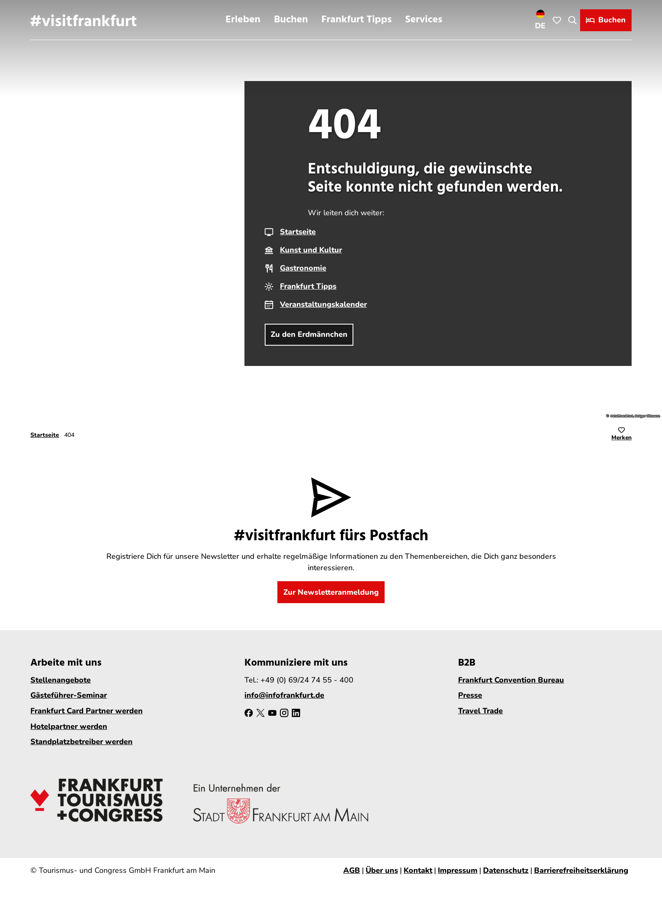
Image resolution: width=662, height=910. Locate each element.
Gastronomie (303, 268)
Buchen (291, 19)
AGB (351, 870)
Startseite (298, 232)
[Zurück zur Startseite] (83, 19)
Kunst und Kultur (311, 250)
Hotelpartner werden (68, 726)
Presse (470, 696)
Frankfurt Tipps (356, 19)
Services (423, 19)
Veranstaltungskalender (323, 304)
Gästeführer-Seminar (68, 696)
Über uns (382, 870)
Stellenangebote (60, 680)
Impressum (458, 870)
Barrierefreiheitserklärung (581, 870)
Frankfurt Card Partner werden (86, 711)
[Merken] (621, 435)
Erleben (242, 19)
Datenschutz (506, 870)
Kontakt (418, 870)
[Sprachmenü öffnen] (540, 19)
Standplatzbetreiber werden (81, 742)
